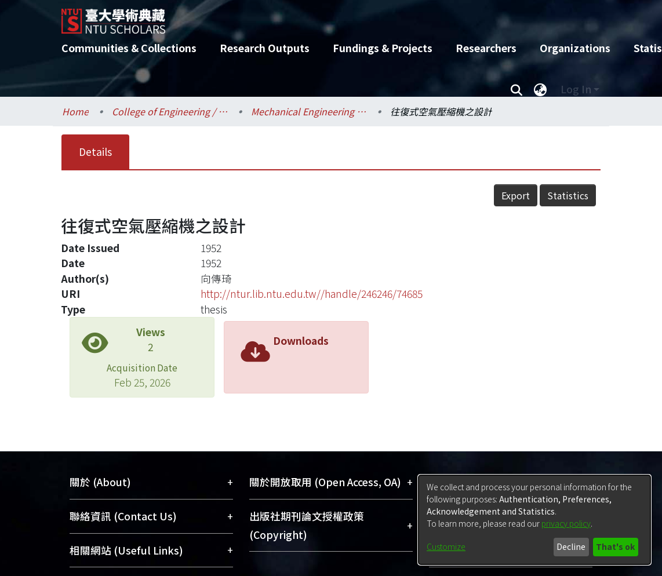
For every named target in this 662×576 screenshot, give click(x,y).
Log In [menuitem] (576, 89)
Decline (570, 546)
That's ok (615, 546)
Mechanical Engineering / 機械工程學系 (309, 111)
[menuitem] (540, 89)
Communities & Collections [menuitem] (129, 48)
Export (515, 195)
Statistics (567, 195)
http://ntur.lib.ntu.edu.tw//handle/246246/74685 (312, 293)
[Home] (320, 17)
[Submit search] (516, 89)
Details (95, 151)
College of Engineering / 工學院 (170, 111)
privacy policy (566, 523)
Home (75, 111)
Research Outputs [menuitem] (265, 48)
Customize (446, 546)
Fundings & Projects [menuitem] (382, 48)
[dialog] (534, 519)
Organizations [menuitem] (575, 48)
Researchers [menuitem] (486, 48)
